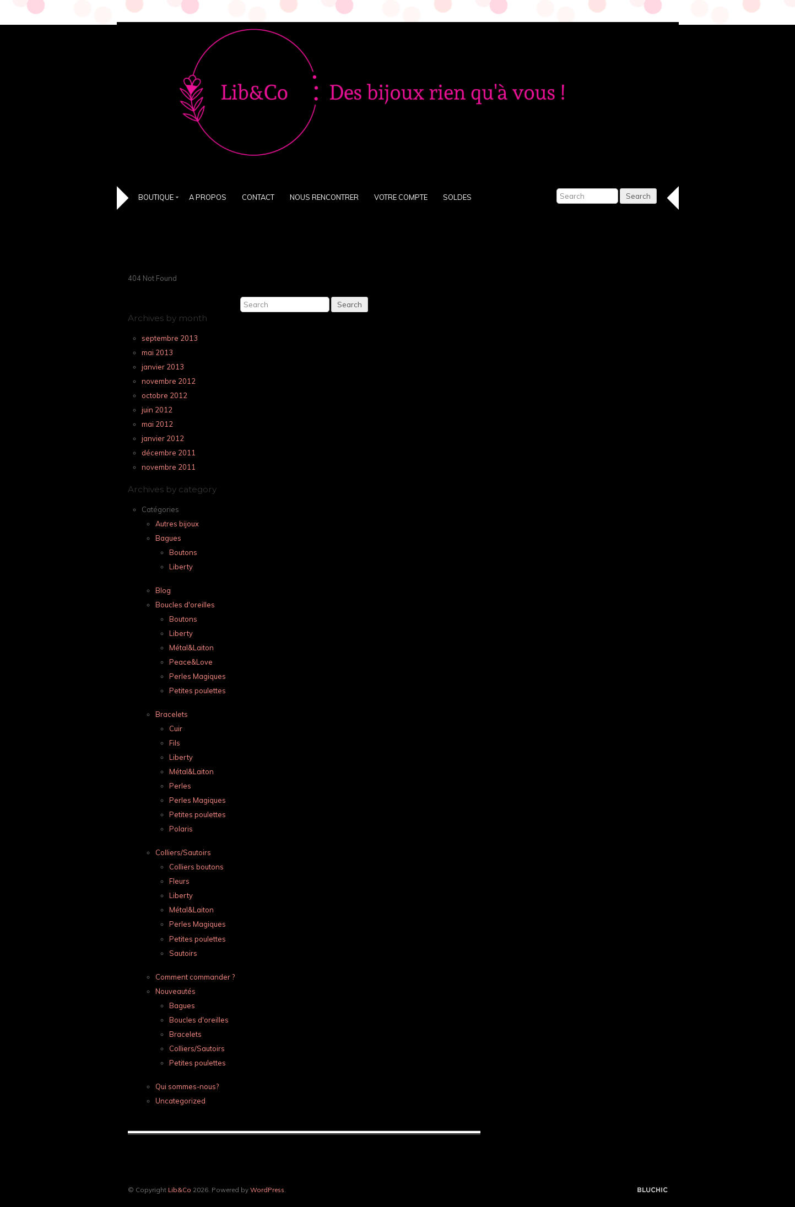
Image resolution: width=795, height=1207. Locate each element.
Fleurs (179, 881)
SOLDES (457, 197)
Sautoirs (183, 953)
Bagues (168, 538)
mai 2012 (157, 424)
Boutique (156, 197)
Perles (180, 785)
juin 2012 (157, 409)
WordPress (267, 1190)
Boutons (183, 552)
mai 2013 (157, 352)
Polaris (181, 828)
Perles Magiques (197, 676)
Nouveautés (175, 991)
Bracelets (171, 714)
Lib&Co (179, 1190)
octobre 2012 (164, 395)
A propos (207, 197)
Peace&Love (191, 661)
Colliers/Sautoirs (183, 852)
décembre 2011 (169, 452)
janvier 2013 (163, 366)
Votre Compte (401, 197)
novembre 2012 (169, 381)
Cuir (175, 728)
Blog (163, 590)
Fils (174, 742)
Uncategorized (180, 1100)
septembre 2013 (170, 338)
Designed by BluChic (652, 1190)
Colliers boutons (196, 866)
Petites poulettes (197, 690)
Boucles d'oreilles (185, 604)
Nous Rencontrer (324, 197)
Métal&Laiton (191, 647)
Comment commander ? (195, 976)
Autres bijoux (177, 523)
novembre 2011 (169, 467)
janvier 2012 (163, 438)
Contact (258, 197)
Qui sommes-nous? (187, 1086)
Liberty (181, 566)
